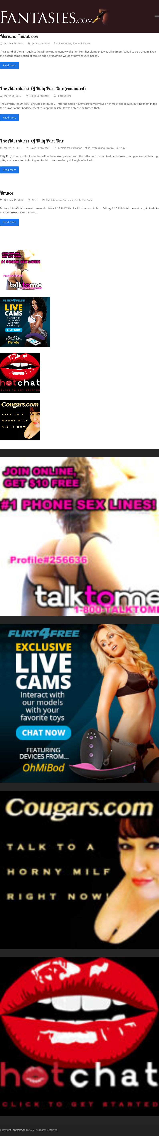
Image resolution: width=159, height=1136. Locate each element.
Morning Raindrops (19, 36)
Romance (68, 200)
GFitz (34, 200)
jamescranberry (40, 43)
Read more (9, 65)
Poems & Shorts (81, 43)
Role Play (120, 148)
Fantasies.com (20, 1130)
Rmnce (6, 193)
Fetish (87, 148)
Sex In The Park (83, 200)
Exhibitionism (54, 200)
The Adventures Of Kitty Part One (32, 141)
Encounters (64, 43)
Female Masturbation (70, 148)
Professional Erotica (103, 148)
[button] (157, 16)
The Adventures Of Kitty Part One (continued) (43, 88)
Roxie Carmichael (39, 96)
